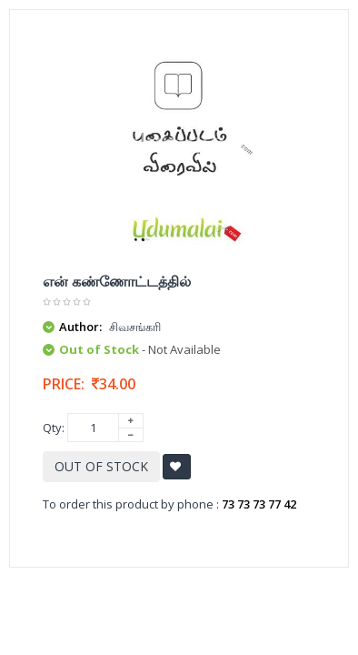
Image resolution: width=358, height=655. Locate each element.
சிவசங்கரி (135, 326)
